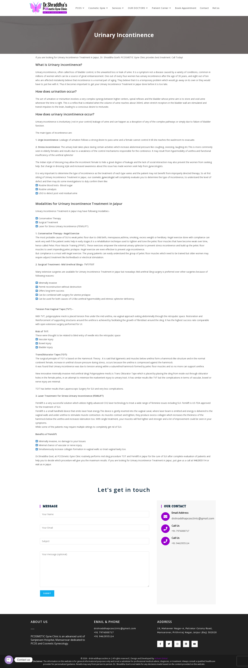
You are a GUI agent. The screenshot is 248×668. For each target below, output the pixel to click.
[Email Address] (165, 516)
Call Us (176, 525)
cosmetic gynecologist (103, 177)
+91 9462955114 (104, 636)
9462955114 (200, 460)
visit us (38, 464)
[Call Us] (165, 528)
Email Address (180, 512)
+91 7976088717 (104, 632)
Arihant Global (161, 658)
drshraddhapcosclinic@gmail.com (115, 628)
